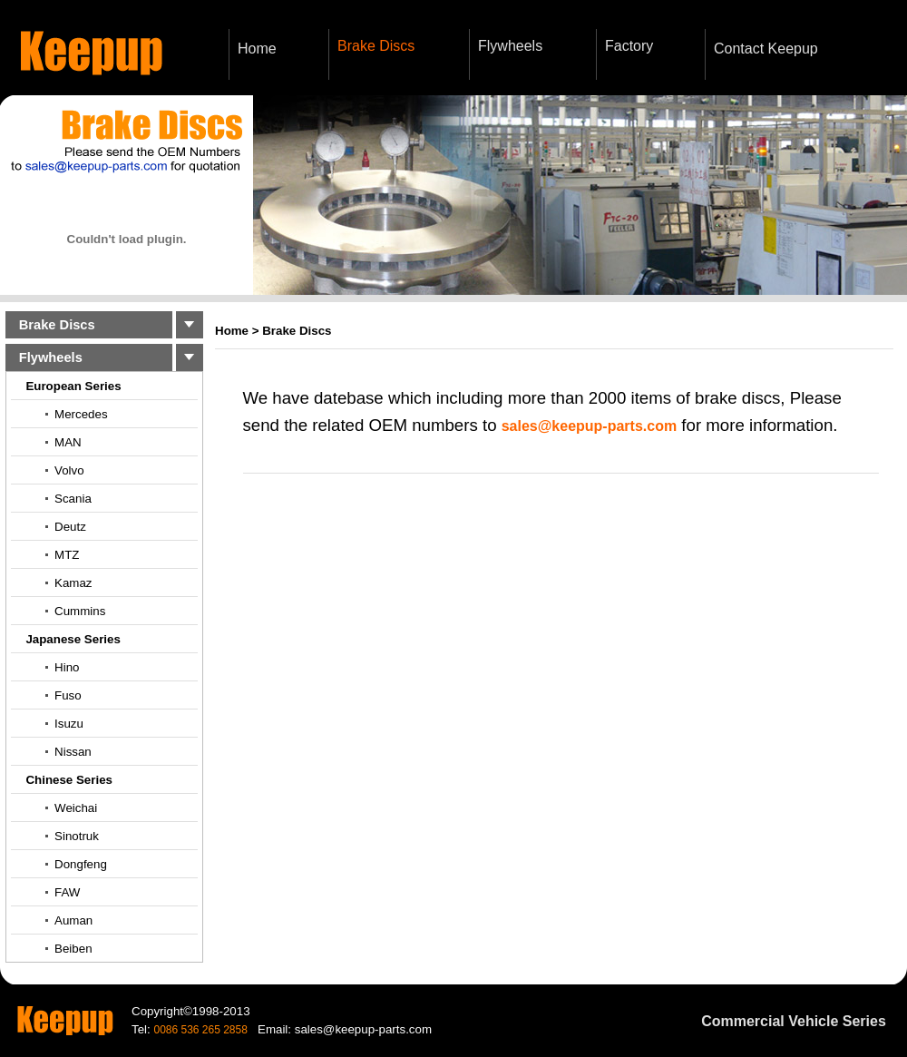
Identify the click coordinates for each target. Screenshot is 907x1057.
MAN (68, 442)
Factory (629, 46)
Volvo (69, 470)
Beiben (73, 948)
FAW (67, 892)
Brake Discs (375, 46)
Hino (66, 667)
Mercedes (81, 414)
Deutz (70, 526)
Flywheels (510, 46)
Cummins (79, 611)
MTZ (66, 555)
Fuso (68, 695)
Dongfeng (80, 864)
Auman (73, 920)
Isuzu (68, 723)
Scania (73, 498)
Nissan (73, 751)
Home (257, 48)
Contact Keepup (766, 48)
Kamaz (73, 583)
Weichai (75, 808)
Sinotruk (76, 836)
